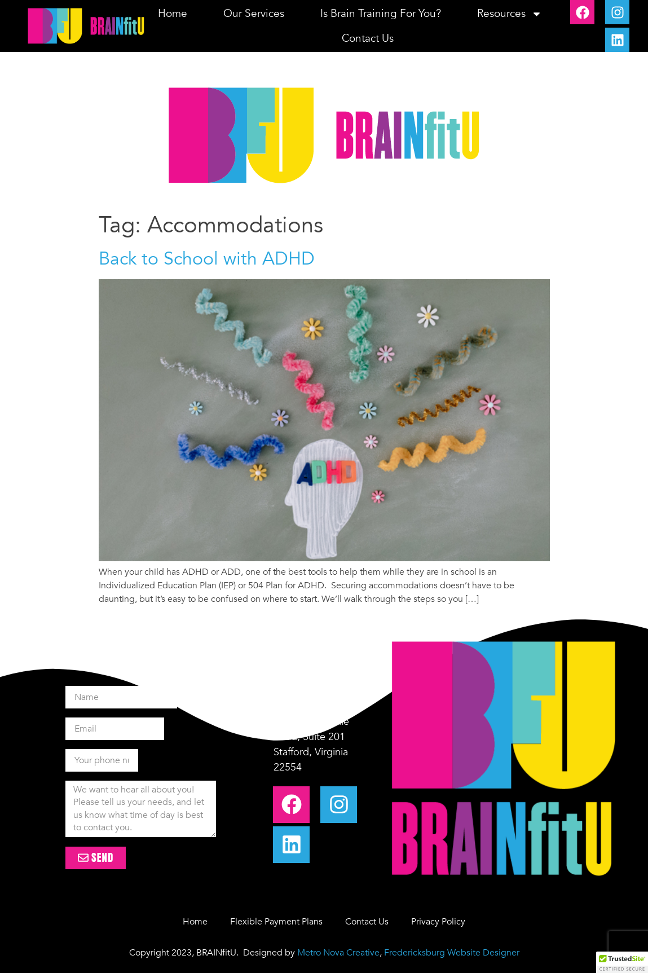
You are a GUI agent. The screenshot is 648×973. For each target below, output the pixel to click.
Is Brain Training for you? (380, 13)
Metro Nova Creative (338, 952)
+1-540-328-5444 (314, 691)
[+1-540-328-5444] (257, 687)
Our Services (253, 13)
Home (172, 13)
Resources (509, 14)
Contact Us (368, 38)
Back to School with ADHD (207, 258)
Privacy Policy (438, 921)
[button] (622, 962)
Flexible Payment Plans (276, 921)
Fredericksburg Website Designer (451, 952)
